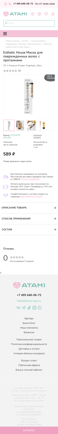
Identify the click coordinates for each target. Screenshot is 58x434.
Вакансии (29, 332)
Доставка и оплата (29, 349)
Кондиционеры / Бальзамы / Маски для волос (23, 44)
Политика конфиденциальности (29, 344)
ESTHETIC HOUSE (11, 136)
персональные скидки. (31, 196)
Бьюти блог (29, 323)
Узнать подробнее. (30, 179)
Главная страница (12, 41)
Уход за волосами (38, 41)
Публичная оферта (29, 365)
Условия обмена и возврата (29, 353)
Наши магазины (29, 327)
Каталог (25, 41)
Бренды (29, 318)
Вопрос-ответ (29, 360)
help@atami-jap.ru (29, 301)
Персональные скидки (29, 339)
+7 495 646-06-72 (21, 3)
